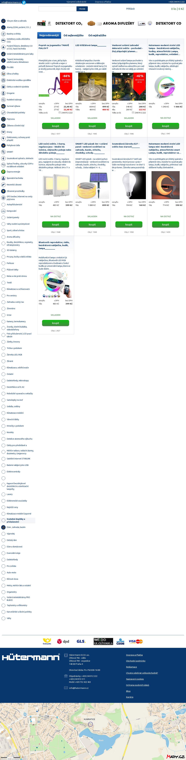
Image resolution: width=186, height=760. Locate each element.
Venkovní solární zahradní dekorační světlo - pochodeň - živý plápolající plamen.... (127, 48)
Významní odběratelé (76, 2)
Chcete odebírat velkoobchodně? (142, 673)
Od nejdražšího (97, 35)
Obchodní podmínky (135, 661)
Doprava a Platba (103, 2)
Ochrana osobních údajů (137, 685)
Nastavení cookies (135, 679)
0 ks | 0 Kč (177, 8)
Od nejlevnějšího (74, 35)
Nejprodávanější (49, 35)
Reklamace (131, 667)
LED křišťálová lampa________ (90, 45)
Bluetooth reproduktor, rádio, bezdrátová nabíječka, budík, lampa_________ (54, 245)
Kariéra (129, 697)
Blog (128, 691)
